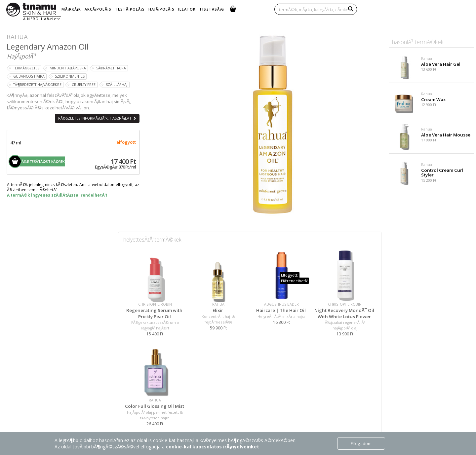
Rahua (17, 36)
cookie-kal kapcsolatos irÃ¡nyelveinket (212, 446)
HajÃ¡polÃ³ (21, 56)
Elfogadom (361, 443)
